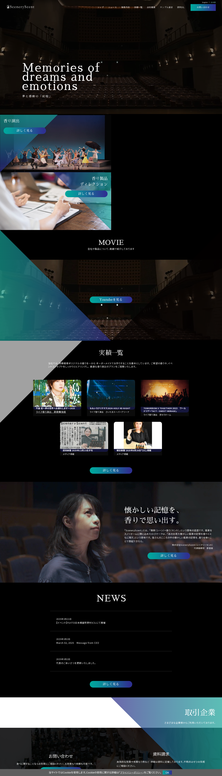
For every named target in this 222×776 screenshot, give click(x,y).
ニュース (112, 7)
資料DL (181, 7)
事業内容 (125, 7)
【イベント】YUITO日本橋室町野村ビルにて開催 (81, 565)
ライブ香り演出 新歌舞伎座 (51, 354)
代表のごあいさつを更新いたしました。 (76, 605)
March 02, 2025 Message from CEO (77, 585)
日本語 (213, 2)
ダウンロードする (161, 716)
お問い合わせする (60, 714)
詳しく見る (25, 130)
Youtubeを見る (111, 242)
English (205, 2)
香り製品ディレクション (157, 757)
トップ (100, 7)
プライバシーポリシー (131, 772)
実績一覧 (138, 7)
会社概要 (151, 7)
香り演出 (139, 757)
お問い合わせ (203, 7)
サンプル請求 (166, 7)
